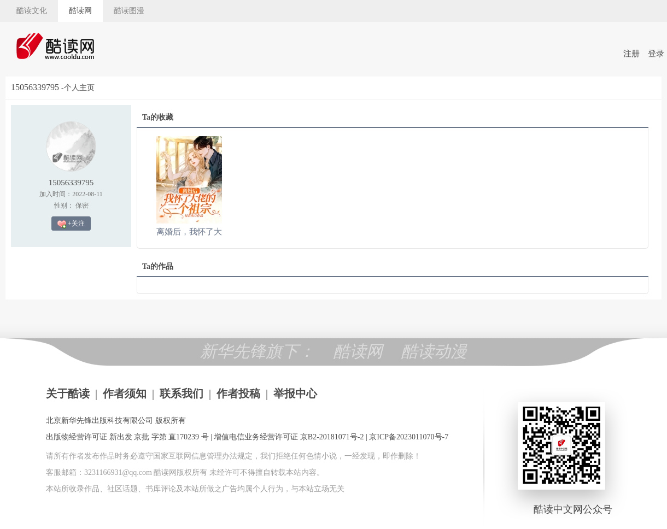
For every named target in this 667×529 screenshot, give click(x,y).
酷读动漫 (434, 351)
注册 (631, 53)
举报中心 (295, 393)
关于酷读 (68, 393)
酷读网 (80, 11)
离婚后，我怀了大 (189, 231)
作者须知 (125, 393)
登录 (656, 53)
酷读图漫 (129, 11)
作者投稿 (238, 393)
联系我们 (181, 393)
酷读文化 (31, 11)
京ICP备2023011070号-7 (408, 437)
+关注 (71, 224)
